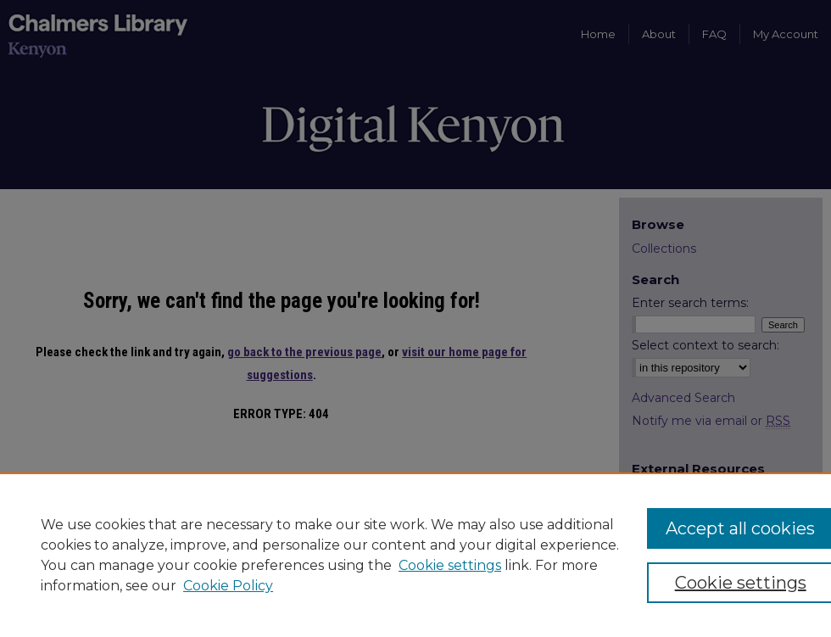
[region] (415, 554)
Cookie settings (450, 565)
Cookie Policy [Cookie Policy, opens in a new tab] (228, 586)
